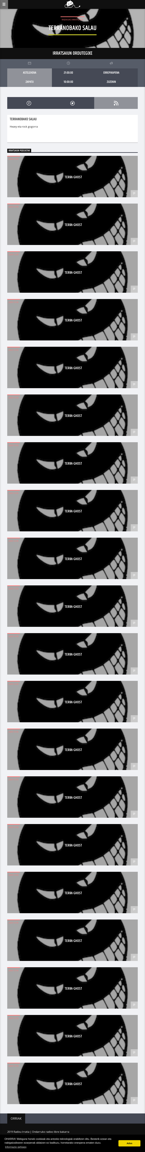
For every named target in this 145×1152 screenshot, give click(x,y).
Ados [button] (129, 1143)
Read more (16, 137)
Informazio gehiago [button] (15, 1147)
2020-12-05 (13, 159)
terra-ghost (73, 177)
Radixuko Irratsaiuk (72, 19)
